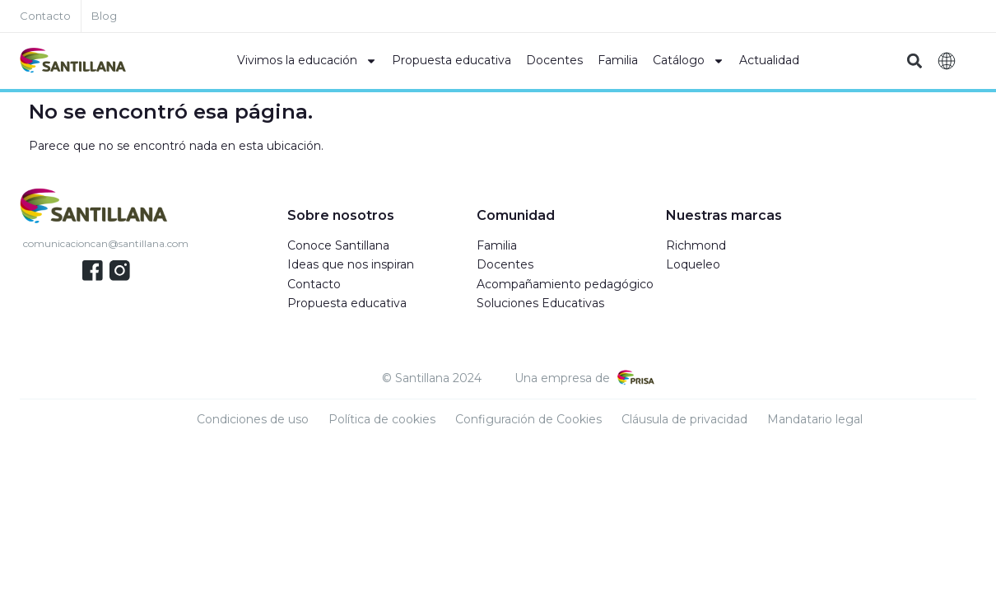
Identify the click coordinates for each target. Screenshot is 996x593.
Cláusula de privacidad (684, 419)
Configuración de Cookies (528, 419)
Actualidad (769, 60)
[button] (915, 61)
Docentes (554, 60)
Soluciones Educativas (540, 303)
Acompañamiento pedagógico (565, 284)
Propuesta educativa (451, 60)
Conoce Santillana (338, 245)
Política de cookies (381, 419)
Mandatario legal (815, 419)
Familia (618, 60)
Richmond (696, 245)
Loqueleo (693, 264)
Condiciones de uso (253, 419)
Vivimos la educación (307, 61)
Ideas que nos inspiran (350, 264)
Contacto (314, 284)
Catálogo (688, 61)
